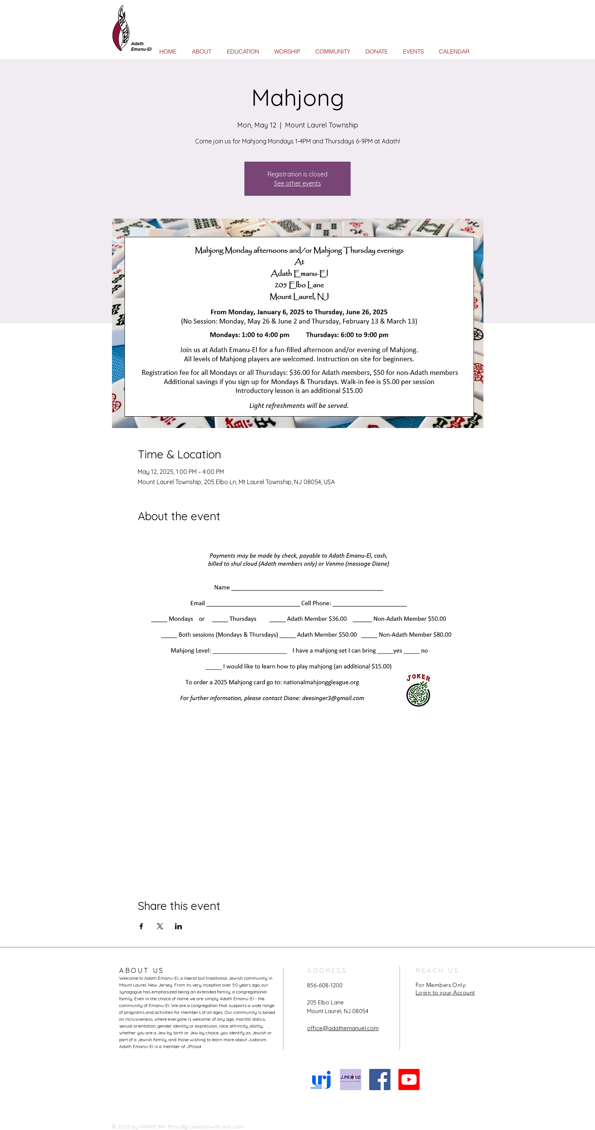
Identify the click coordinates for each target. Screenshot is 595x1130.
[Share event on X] (160, 926)
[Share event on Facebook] (141, 926)
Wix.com (233, 1126)
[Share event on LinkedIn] (178, 926)
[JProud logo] (350, 1079)
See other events (297, 183)
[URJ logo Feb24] (321, 1079)
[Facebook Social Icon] (379, 1079)
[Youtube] (409, 1079)
